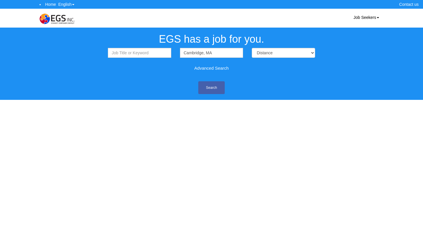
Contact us (409, 4)
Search (211, 88)
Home (50, 4)
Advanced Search (211, 68)
